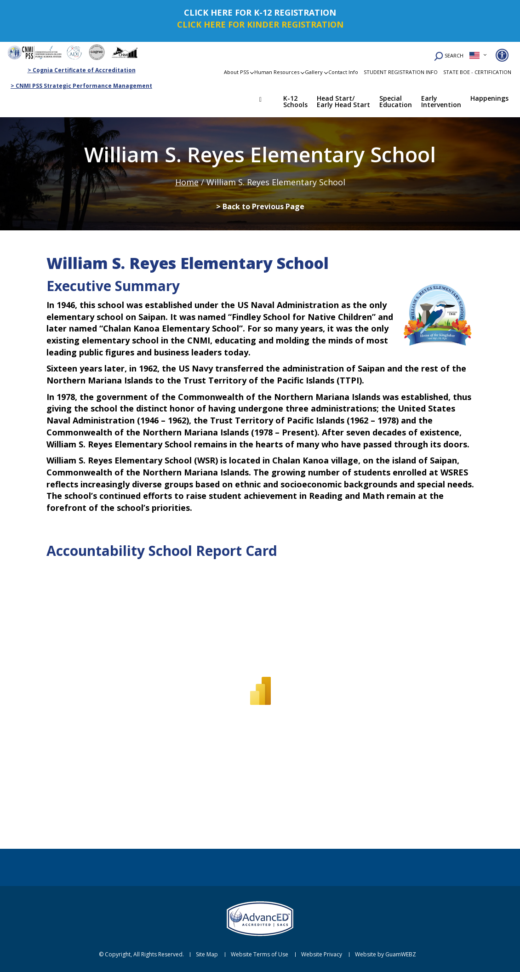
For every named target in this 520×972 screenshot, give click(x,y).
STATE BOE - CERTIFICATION (477, 72)
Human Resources (276, 72)
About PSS (236, 72)
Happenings (489, 98)
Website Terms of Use (259, 954)
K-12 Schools (295, 101)
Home (267, 100)
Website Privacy (321, 954)
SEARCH (448, 56)
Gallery (314, 72)
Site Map (207, 954)
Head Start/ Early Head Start (343, 101)
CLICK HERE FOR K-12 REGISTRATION (260, 12)
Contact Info (343, 72)
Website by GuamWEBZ (385, 954)
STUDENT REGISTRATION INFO (401, 72)
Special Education (395, 101)
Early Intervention (441, 101)
